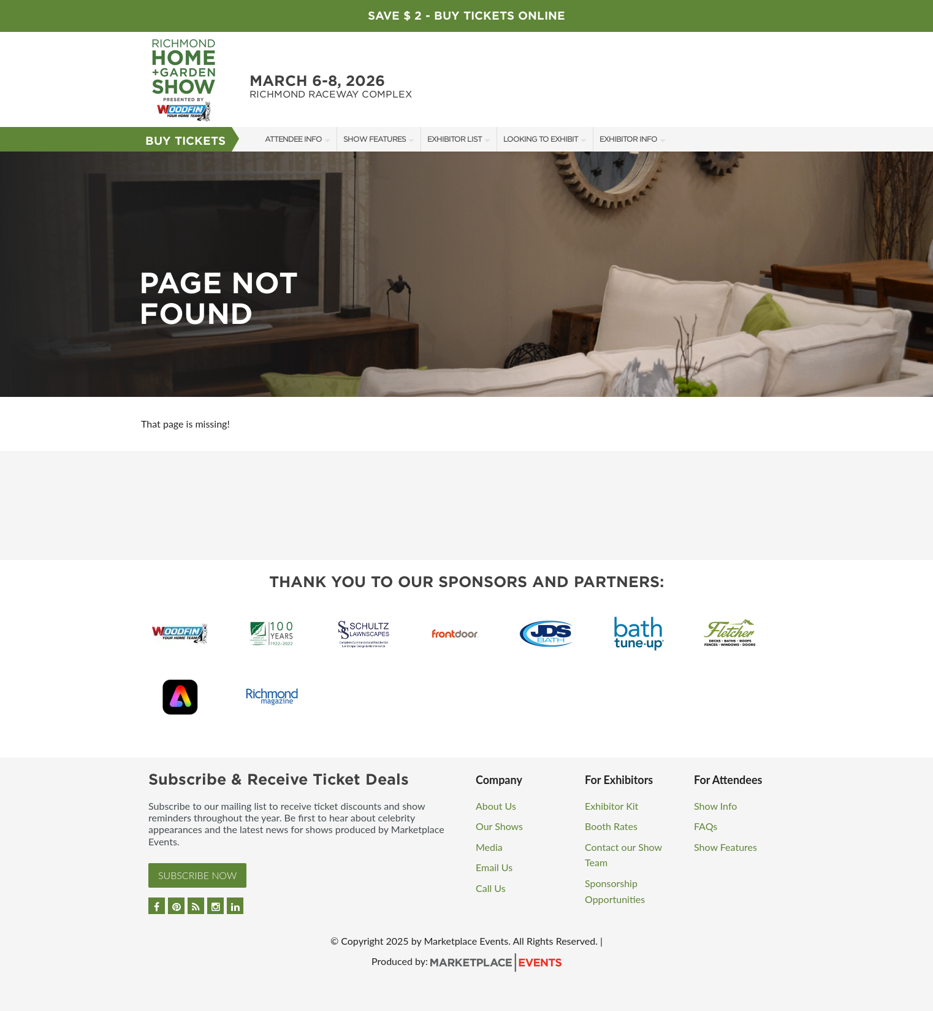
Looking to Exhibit (540, 139)
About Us (496, 806)
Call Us (491, 888)
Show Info (715, 806)
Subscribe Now (197, 875)
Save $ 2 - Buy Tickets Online (466, 15)
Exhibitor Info (628, 139)
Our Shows (499, 826)
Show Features (374, 139)
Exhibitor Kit (611, 806)
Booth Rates (611, 826)
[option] (466, 274)
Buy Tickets (185, 140)
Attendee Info (293, 139)
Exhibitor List (454, 139)
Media (489, 847)
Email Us (494, 867)
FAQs (705, 826)
